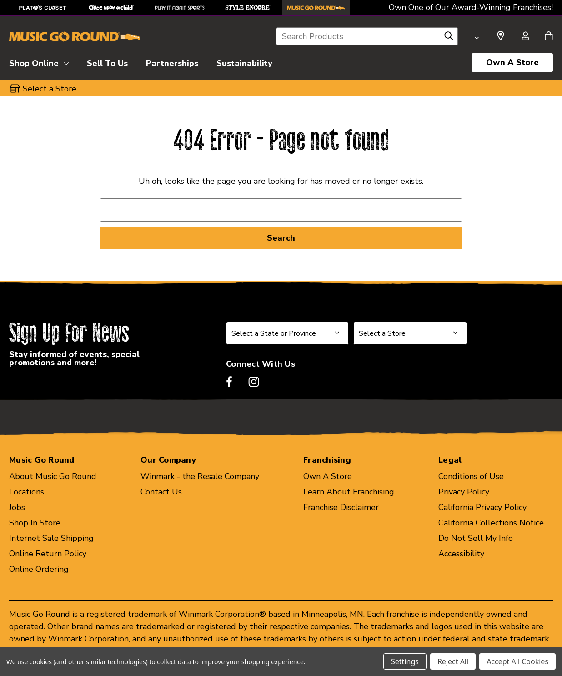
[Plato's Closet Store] (43, 7)
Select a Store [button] (49, 88)
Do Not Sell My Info (475, 538)
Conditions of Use (471, 476)
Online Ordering (39, 569)
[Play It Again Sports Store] (180, 7)
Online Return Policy (47, 553)
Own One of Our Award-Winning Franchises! (471, 7)
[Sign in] (525, 36)
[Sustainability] (244, 62)
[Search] (449, 38)
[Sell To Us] (107, 62)
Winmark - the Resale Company (199, 476)
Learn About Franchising (348, 491)
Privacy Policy (463, 491)
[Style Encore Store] (248, 7)
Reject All (452, 661)
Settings (405, 661)
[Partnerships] (172, 62)
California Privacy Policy (482, 507)
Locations (26, 491)
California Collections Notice (491, 522)
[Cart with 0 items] (548, 36)
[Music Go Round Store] (316, 7)
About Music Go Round (52, 476)
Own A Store (512, 62)
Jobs (17, 507)
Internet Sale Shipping (51, 538)
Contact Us (161, 491)
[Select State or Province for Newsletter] (287, 333)
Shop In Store (34, 522)
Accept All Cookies (517, 661)
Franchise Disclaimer (341, 507)
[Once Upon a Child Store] (111, 7)
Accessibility (461, 553)
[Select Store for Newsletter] (410, 333)
